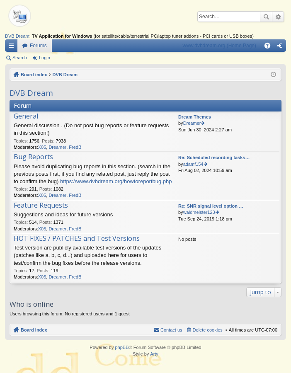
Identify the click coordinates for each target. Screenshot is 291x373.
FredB (75, 147)
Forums (38, 45)
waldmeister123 (199, 212)
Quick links (12, 47)
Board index (34, 74)
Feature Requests (41, 205)
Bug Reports (33, 157)
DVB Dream (17, 36)
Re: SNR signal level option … (210, 205)
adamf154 (193, 164)
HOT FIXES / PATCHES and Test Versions (77, 239)
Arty (154, 353)
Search (266, 17)
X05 (42, 147)
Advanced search (278, 17)
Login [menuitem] (281, 47)
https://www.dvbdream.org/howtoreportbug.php (116, 181)
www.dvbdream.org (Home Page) (219, 45)
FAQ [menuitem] (270, 47)
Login (44, 57)
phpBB (122, 347)
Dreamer (57, 147)
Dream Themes (194, 116)
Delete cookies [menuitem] (208, 329)
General (26, 116)
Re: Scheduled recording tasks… (214, 157)
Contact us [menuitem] (171, 329)
